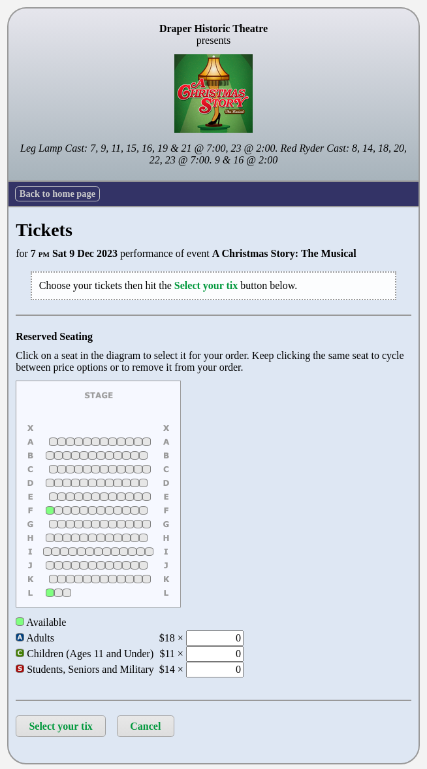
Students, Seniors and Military (85, 669)
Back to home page (57, 193)
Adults (35, 637)
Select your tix (60, 726)
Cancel (145, 726)
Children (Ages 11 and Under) (84, 653)
